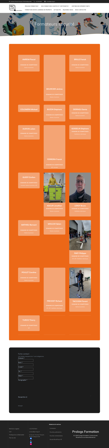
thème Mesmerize (90, 437)
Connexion (53, 428)
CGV (10, 432)
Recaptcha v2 (22, 397)
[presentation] (29, 401)
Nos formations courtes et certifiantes (54, 6)
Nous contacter (80, 10)
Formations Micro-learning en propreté (38, 10)
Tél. (20, 371)
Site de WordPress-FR (56, 439)
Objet (20, 376)
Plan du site (12, 438)
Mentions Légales (14, 429)
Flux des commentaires (56, 436)
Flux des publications (55, 432)
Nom (20, 362)
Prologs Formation (31, 6)
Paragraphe (22, 380)
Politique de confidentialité (16, 435)
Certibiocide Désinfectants (81, 6)
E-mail (20, 367)
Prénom (21, 358)
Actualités (57, 10)
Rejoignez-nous (68, 10)
